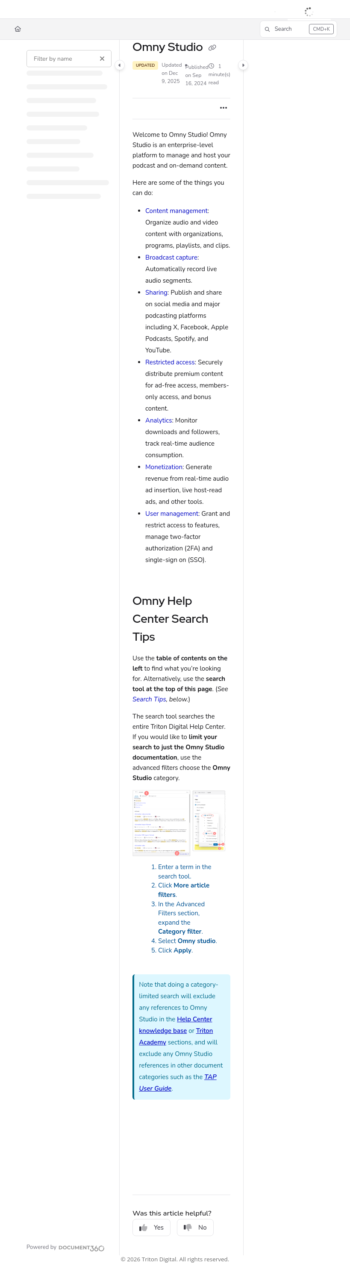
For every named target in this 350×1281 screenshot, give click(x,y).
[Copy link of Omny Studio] (212, 48)
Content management (176, 211)
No (195, 1227)
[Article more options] (223, 108)
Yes (151, 1227)
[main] (181, 647)
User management (171, 513)
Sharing (156, 292)
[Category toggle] (120, 65)
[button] (298, 29)
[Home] (18, 29)
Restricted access (170, 362)
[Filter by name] (69, 58)
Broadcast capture (171, 257)
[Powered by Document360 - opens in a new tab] (65, 1247)
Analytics (158, 420)
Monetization (163, 467)
